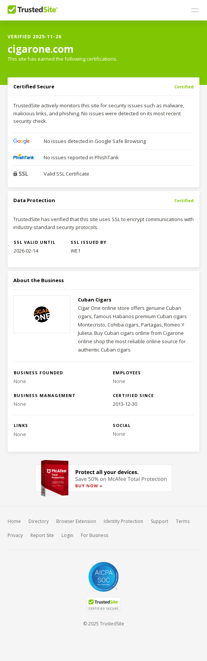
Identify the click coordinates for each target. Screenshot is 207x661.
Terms (183, 521)
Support (159, 521)
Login (67, 535)
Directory (38, 521)
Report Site (42, 535)
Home (14, 521)
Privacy (15, 535)
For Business (94, 535)
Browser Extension (76, 521)
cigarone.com (41, 49)
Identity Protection (123, 521)
